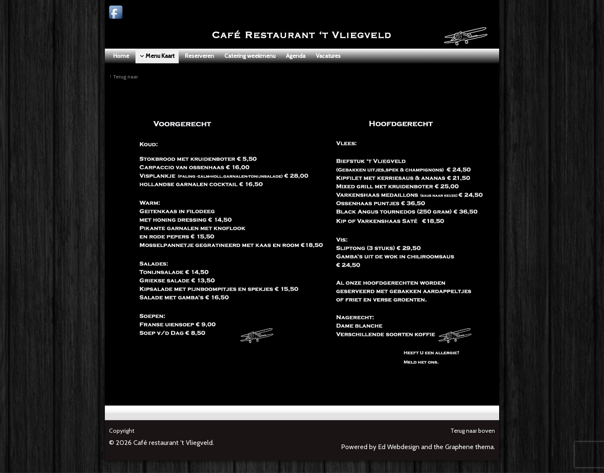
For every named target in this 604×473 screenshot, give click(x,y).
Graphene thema (469, 447)
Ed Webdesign (398, 447)
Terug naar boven (472, 430)
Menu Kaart (152, 76)
